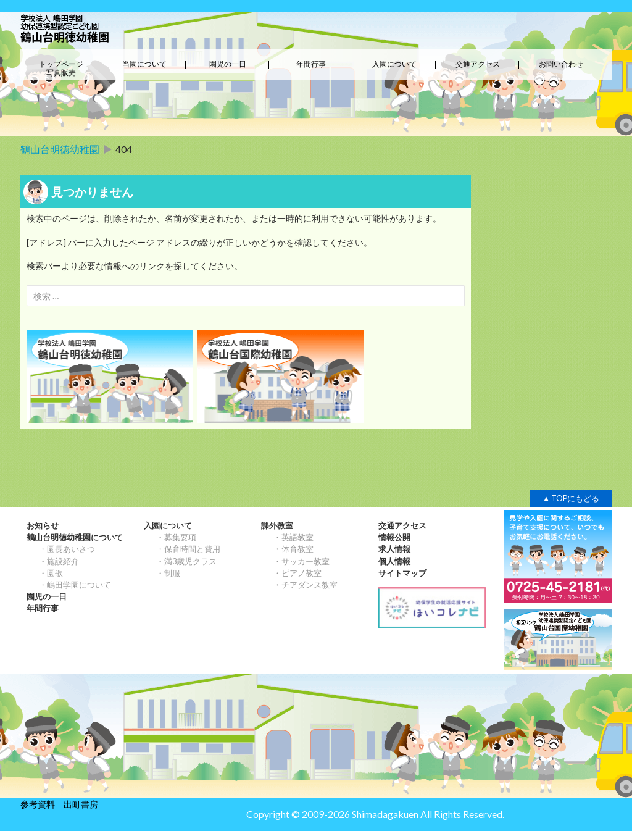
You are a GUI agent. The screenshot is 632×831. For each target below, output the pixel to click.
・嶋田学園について (75, 585)
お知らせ (43, 525)
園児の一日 (227, 64)
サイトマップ (402, 573)
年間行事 (311, 64)
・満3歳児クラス (186, 561)
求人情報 (394, 549)
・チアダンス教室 (305, 585)
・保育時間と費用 (188, 549)
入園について (394, 64)
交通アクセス (477, 64)
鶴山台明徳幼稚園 (59, 149)
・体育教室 (293, 549)
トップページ (61, 64)
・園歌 (51, 573)
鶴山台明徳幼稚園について (75, 537)
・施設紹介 (59, 561)
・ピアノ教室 (297, 573)
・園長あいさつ (67, 549)
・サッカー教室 (301, 561)
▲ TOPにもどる (571, 498)
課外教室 (277, 525)
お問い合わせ (561, 64)
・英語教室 (293, 537)
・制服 (168, 573)
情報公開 (394, 537)
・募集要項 (176, 537)
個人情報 (394, 561)
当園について (144, 64)
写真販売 (61, 73)
